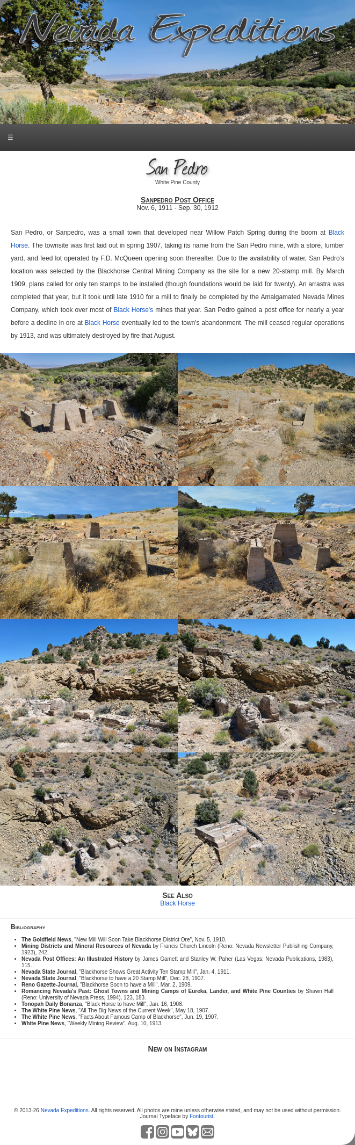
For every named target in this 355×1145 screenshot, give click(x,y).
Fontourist (201, 1116)
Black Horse (102, 323)
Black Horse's (133, 310)
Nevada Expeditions (65, 1110)
